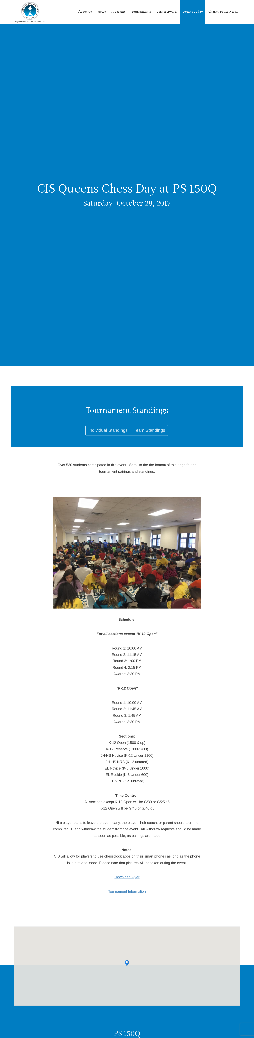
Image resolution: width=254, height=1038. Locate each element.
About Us (85, 11)
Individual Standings (108, 438)
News (102, 11)
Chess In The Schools (30, 12)
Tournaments (141, 11)
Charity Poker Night (223, 11)
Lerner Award (167, 11)
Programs (118, 11)
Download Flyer (126, 881)
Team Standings (149, 438)
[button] (127, 967)
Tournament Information (127, 895)
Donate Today (193, 11)
